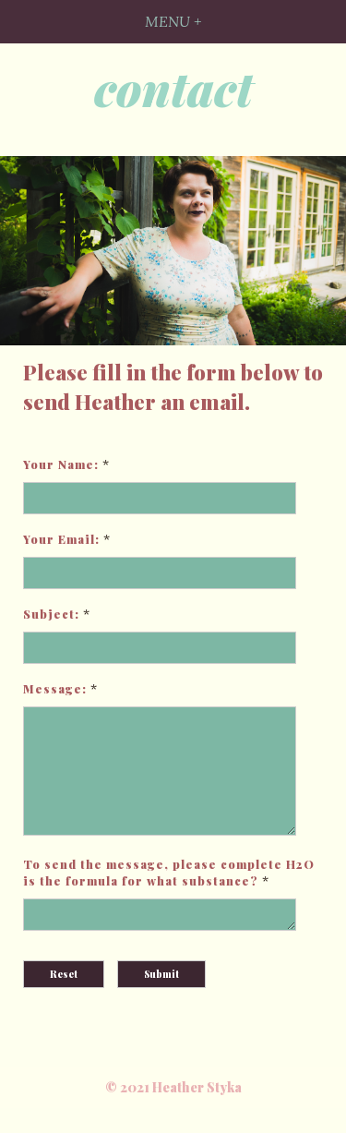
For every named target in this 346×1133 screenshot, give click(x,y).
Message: (55, 688)
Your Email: (61, 539)
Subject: (51, 613)
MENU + (173, 21)
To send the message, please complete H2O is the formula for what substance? (169, 894)
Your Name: (61, 464)
